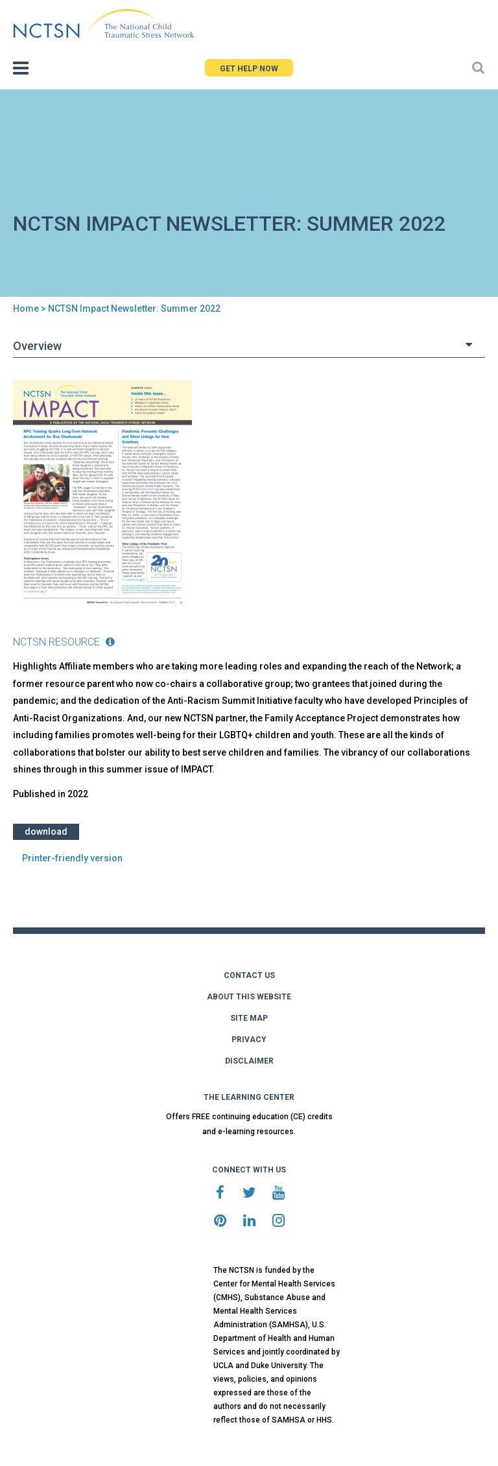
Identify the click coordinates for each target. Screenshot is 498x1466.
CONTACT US (249, 975)
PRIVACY (249, 1039)
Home (26, 308)
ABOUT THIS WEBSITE (249, 996)
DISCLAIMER (249, 1060)
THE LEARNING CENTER (249, 1097)
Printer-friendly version (72, 858)
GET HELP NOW (249, 68)
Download (46, 831)
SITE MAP (249, 1018)
